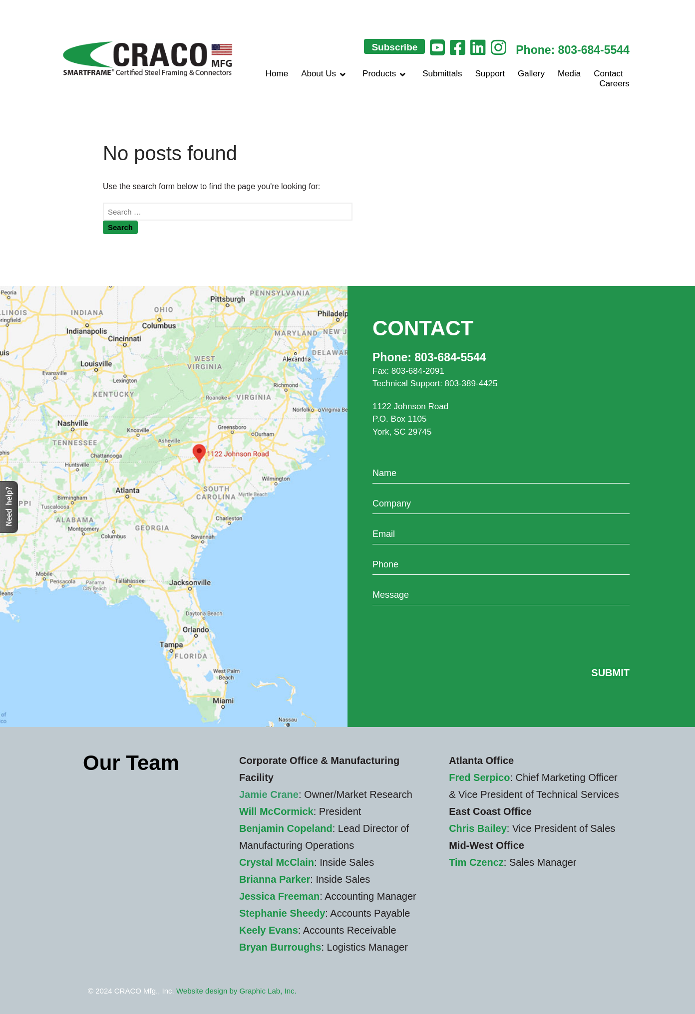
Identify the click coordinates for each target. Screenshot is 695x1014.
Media (569, 73)
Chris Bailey (478, 828)
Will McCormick (276, 811)
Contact (608, 73)
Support (490, 73)
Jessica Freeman (279, 896)
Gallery (531, 73)
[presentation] (448, 634)
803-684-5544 (594, 49)
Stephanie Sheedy (282, 913)
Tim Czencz (476, 862)
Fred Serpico (479, 777)
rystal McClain (280, 862)
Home (277, 73)
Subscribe (394, 47)
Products (385, 74)
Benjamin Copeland (286, 828)
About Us (325, 74)
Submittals (442, 73)
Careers (614, 83)
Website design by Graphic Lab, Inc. (236, 991)
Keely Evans (268, 930)
